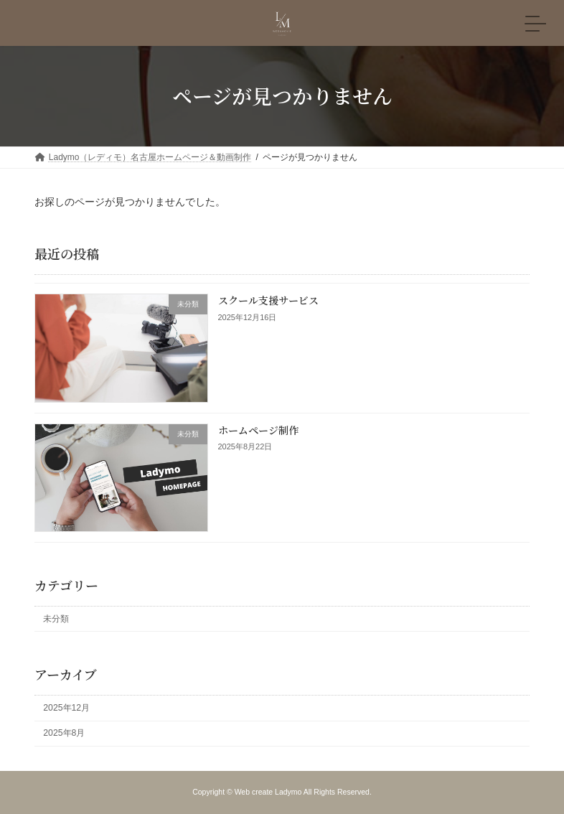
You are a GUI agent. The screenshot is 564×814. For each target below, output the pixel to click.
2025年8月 (64, 733)
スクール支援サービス (268, 300)
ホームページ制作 (258, 429)
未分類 (56, 618)
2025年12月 (66, 708)
